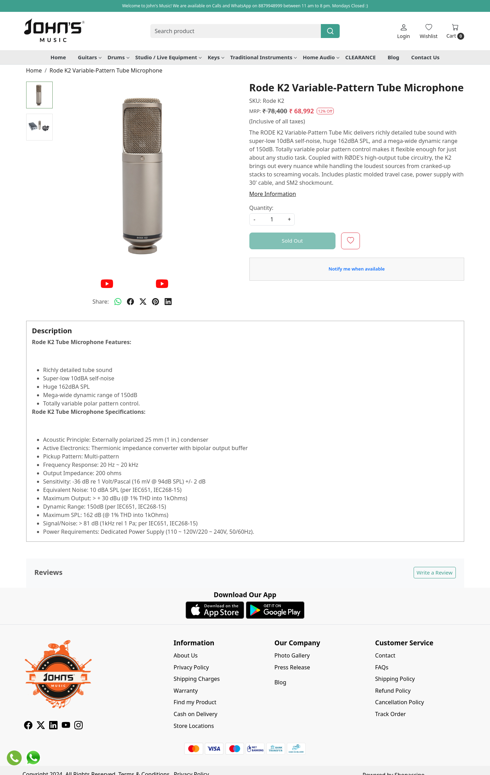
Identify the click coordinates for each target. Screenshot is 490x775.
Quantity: (261, 208)
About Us (186, 655)
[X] (40, 726)
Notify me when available (357, 269)
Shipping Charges (197, 679)
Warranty (186, 690)
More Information (272, 194)
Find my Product (195, 702)
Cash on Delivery (195, 714)
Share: (100, 301)
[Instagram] (78, 726)
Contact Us (425, 57)
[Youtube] (65, 726)
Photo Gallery (292, 655)
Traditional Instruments (263, 57)
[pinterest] (155, 302)
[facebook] (130, 302)
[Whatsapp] (118, 302)
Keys (216, 57)
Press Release (292, 667)
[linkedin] (168, 302)
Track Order (390, 714)
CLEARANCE (360, 57)
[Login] (403, 31)
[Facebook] (28, 726)
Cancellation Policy (399, 702)
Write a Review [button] (435, 572)
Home (58, 57)
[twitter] (143, 302)
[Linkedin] (53, 726)
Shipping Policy (395, 679)
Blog (393, 57)
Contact (385, 655)
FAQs (382, 667)
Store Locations (194, 726)
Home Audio (321, 57)
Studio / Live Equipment (168, 57)
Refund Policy (393, 690)
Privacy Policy (191, 667)
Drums (118, 57)
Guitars (89, 57)
